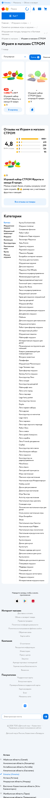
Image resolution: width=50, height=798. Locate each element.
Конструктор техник (27, 401)
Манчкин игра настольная (29, 477)
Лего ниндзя (24, 381)
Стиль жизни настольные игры (31, 513)
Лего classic (24, 467)
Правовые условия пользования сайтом (25, 728)
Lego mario (23, 418)
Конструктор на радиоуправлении (26, 459)
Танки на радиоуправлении (30, 290)
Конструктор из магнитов (29, 414)
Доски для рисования (28, 487)
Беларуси (40, 733)
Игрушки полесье (26, 226)
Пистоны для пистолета (28, 260)
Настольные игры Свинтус (30, 523)
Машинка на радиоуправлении (31, 273)
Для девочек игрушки (28, 314)
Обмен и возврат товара (25, 617)
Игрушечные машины (28, 334)
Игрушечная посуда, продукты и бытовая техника (21, 33)
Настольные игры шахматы (30, 501)
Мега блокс (23, 464)
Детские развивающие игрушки (32, 310)
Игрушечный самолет (28, 294)
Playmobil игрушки (26, 250)
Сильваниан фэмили (27, 229)
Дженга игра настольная (28, 491)
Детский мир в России (15, 733)
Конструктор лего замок (29, 448)
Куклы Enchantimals (27, 223)
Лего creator (24, 431)
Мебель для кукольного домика (32, 560)
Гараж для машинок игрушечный (32, 297)
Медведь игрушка (26, 567)
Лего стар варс (25, 394)
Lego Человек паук (26, 367)
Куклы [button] (6, 252)
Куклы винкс (24, 557)
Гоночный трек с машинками (30, 283)
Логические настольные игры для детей (32, 508)
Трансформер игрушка (28, 371)
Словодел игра (25, 504)
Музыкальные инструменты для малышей (32, 347)
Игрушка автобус (26, 304)
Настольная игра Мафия (28, 526)
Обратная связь (25, 632)
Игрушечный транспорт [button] (9, 232)
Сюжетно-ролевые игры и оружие (17, 27)
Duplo (21, 404)
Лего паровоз (24, 421)
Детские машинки (26, 267)
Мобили (22, 317)
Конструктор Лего (26, 377)
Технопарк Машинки (27, 240)
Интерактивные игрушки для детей (31, 342)
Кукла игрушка (25, 540)
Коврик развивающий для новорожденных (29, 352)
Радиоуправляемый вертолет (31, 280)
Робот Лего (23, 428)
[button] (13, 15)
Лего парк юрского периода (30, 425)
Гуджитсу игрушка (26, 246)
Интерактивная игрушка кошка (31, 580)
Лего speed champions (28, 435)
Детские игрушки (26, 307)
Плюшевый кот (25, 570)
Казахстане (29, 733)
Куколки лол (24, 537)
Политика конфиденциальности (25, 625)
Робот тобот (24, 233)
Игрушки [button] (7, 237)
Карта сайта (25, 636)
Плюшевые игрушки (27, 564)
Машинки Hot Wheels (28, 270)
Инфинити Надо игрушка (29, 236)
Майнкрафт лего (25, 387)
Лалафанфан (24, 360)
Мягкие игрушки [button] (7, 256)
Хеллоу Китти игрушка (28, 374)
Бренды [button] (7, 223)
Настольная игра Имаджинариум (32, 481)
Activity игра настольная (29, 497)
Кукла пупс (23, 547)
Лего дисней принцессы (29, 470)
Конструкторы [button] (10, 243)
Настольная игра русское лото (31, 533)
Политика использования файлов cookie (25, 628)
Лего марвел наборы (27, 408)
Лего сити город (25, 391)
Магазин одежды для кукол (30, 550)
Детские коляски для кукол (30, 553)
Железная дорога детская (29, 277)
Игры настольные (26, 474)
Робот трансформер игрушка (31, 327)
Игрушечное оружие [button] (9, 227)
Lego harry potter (26, 398)
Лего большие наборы (28, 452)
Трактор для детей (26, 300)
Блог (25, 693)
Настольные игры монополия (31, 530)
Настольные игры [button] (9, 247)
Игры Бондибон (25, 516)
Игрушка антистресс (27, 324)
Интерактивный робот (28, 331)
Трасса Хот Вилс (25, 287)
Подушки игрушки (26, 577)
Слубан (22, 445)
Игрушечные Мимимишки (29, 364)
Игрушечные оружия (27, 263)
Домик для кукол (26, 543)
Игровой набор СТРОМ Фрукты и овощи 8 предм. (24, 181)
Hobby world (24, 484)
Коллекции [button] (8, 240)
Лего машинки (25, 455)
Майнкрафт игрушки (27, 337)
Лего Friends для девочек (29, 441)
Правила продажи (25, 621)
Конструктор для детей (28, 384)
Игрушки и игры (19, 23)
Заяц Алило (23, 243)
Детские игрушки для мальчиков (32, 321)
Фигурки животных (27, 357)
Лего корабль (24, 438)
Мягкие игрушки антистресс (30, 574)
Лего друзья (24, 411)
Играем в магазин (10, 38)
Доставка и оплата (25, 613)
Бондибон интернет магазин (30, 256)
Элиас (21, 520)
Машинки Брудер (26, 253)
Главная (5, 23)
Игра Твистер (24, 494)
